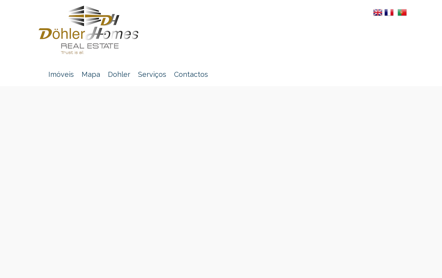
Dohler (119, 74)
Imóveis (61, 74)
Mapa (91, 74)
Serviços (152, 74)
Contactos (191, 74)
